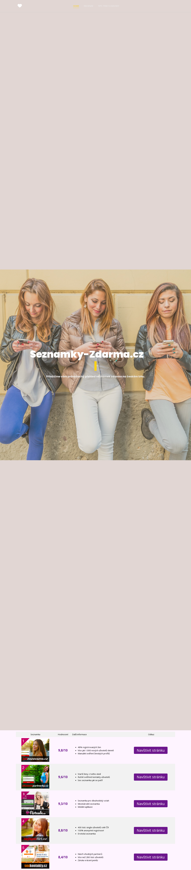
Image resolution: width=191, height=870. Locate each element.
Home (76, 6)
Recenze (88, 6)
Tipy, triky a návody (108, 6)
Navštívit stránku (151, 750)
